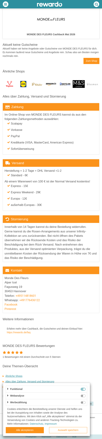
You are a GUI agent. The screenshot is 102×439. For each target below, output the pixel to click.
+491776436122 (29, 300)
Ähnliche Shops (13, 376)
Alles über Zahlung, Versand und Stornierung (29, 381)
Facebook (11, 304)
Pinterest (10, 309)
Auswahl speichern (68, 430)
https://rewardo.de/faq (18, 332)
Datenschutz (36, 423)
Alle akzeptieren (25, 430)
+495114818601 (26, 295)
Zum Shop (91, 60)
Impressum (51, 423)
